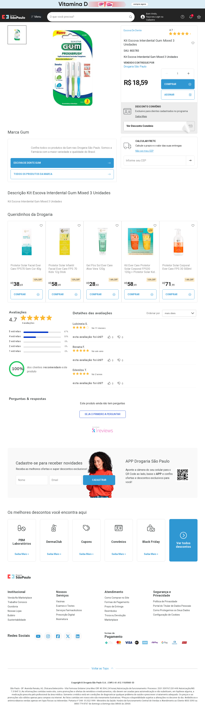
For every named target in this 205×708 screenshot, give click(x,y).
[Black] (102, 4)
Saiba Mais (141, 116)
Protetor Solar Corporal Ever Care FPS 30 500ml (176, 267)
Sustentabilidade (17, 619)
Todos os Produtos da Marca (62, 174)
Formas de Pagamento (117, 602)
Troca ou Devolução (115, 615)
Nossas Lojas (15, 611)
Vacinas (60, 601)
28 (92, 284)
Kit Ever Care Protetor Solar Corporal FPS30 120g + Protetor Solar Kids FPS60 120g (140, 269)
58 (54, 284)
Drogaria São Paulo (135, 66)
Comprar (178, 84)
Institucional (16, 592)
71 (168, 284)
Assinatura (62, 619)
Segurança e (175, 593)
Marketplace (111, 619)
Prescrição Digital (65, 614)
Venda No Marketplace (20, 597)
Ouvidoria (13, 606)
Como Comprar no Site (117, 597)
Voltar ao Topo (102, 668)
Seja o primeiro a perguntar (102, 414)
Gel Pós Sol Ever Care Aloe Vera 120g (99, 267)
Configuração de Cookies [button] (166, 614)
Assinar (178, 94)
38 (17, 284)
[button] (17, 34)
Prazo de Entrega (114, 606)
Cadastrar (99, 480)
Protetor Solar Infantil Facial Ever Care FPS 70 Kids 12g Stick (62, 268)
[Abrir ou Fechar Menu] (36, 17)
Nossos (78, 593)
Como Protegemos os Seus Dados (171, 610)
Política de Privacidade (165, 601)
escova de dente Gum (62, 162)
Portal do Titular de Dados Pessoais (172, 606)
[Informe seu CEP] (155, 161)
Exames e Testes (65, 606)
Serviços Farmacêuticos (69, 610)
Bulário (11, 615)
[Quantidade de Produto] (177, 74)
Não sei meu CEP (144, 151)
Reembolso (111, 611)
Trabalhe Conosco (17, 602)
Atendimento (114, 592)
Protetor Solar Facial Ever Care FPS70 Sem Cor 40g (26, 267)
